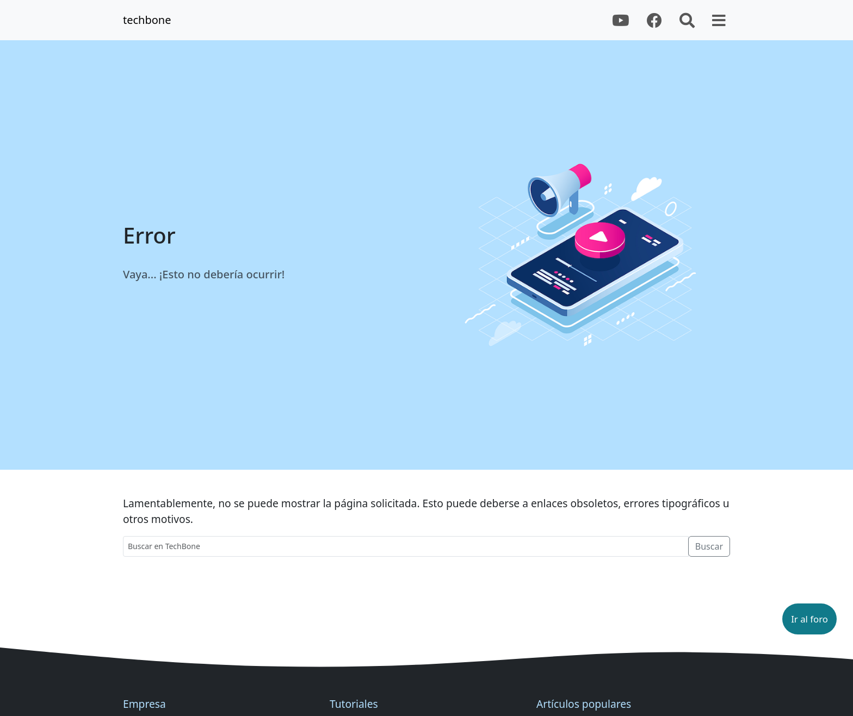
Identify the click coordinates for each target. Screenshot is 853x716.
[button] (809, 618)
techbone (147, 20)
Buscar (709, 546)
